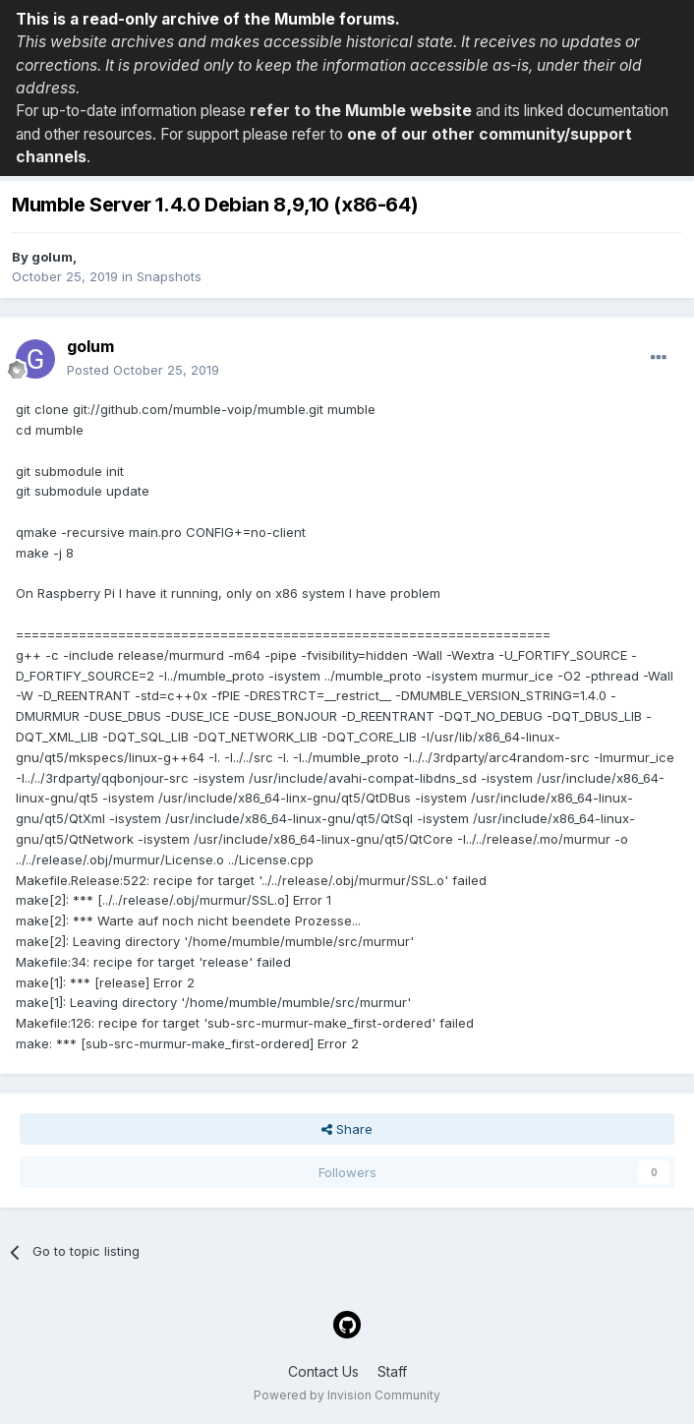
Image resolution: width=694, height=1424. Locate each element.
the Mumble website (393, 110)
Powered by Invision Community (347, 1395)
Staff (392, 1371)
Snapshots (169, 276)
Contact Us (323, 1371)
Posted (143, 370)
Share (347, 1129)
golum (52, 257)
